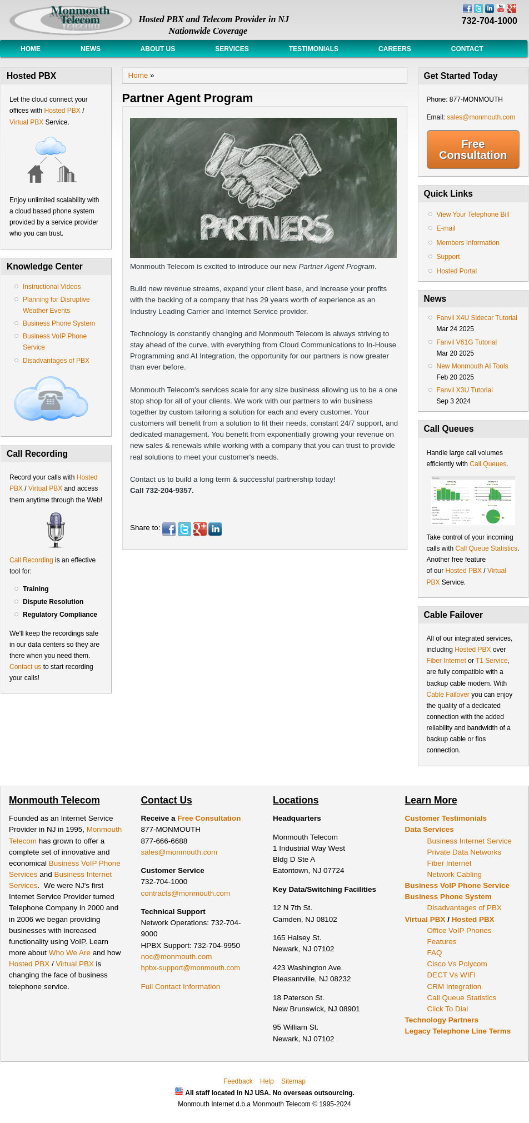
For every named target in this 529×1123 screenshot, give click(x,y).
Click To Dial (447, 1009)
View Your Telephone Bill (473, 214)
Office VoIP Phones (459, 930)
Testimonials (314, 49)
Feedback (238, 1081)
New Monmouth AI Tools (472, 366)
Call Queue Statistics (486, 548)
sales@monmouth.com (481, 117)
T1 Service (491, 661)
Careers (395, 49)
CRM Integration (454, 986)
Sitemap (293, 1081)
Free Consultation (473, 149)
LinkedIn (215, 529)
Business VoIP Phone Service (457, 885)
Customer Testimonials (446, 818)
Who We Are (71, 953)
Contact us (25, 667)
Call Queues (488, 464)
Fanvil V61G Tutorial (467, 342)
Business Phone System (59, 323)
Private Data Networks (464, 852)
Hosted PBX (62, 110)
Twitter (184, 529)
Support (448, 257)
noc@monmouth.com (176, 956)
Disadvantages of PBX (56, 361)
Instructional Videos (52, 287)
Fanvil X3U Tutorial (465, 390)
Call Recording (31, 560)
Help (267, 1081)
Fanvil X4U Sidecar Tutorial (477, 318)
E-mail (446, 228)
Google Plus (200, 529)
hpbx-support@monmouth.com (191, 968)
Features (442, 941)
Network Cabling (454, 874)
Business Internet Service (469, 841)
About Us (157, 49)
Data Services (429, 829)
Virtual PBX (27, 122)
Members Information (468, 243)
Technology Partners (442, 1020)
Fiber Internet (446, 661)
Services (232, 49)
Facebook (169, 529)
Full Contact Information (181, 986)
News (90, 49)
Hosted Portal (457, 271)
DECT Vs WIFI (451, 975)
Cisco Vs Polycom (457, 964)
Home (30, 49)
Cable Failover (448, 694)
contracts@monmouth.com (186, 893)
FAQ (434, 953)
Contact (467, 49)
